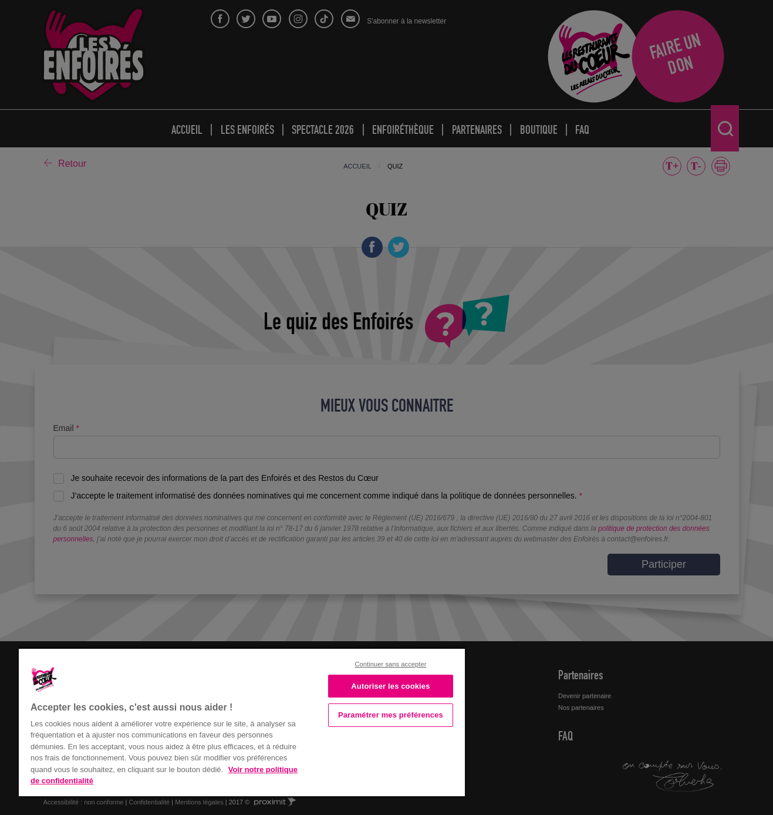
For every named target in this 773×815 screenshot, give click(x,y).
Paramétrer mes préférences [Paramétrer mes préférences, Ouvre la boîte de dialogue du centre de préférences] (390, 714)
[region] (242, 721)
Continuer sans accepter (390, 664)
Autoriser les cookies (390, 686)
